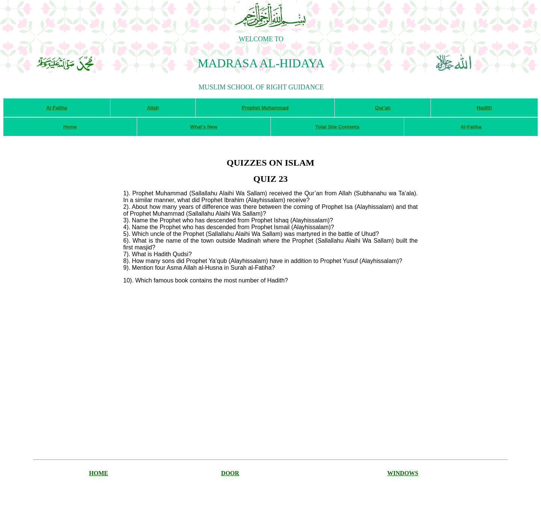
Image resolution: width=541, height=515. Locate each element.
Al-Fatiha (56, 107)
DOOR (230, 473)
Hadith (484, 107)
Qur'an (382, 107)
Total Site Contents (337, 127)
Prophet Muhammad (265, 107)
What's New (203, 127)
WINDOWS (403, 473)
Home (70, 127)
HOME (98, 473)
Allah (153, 107)
